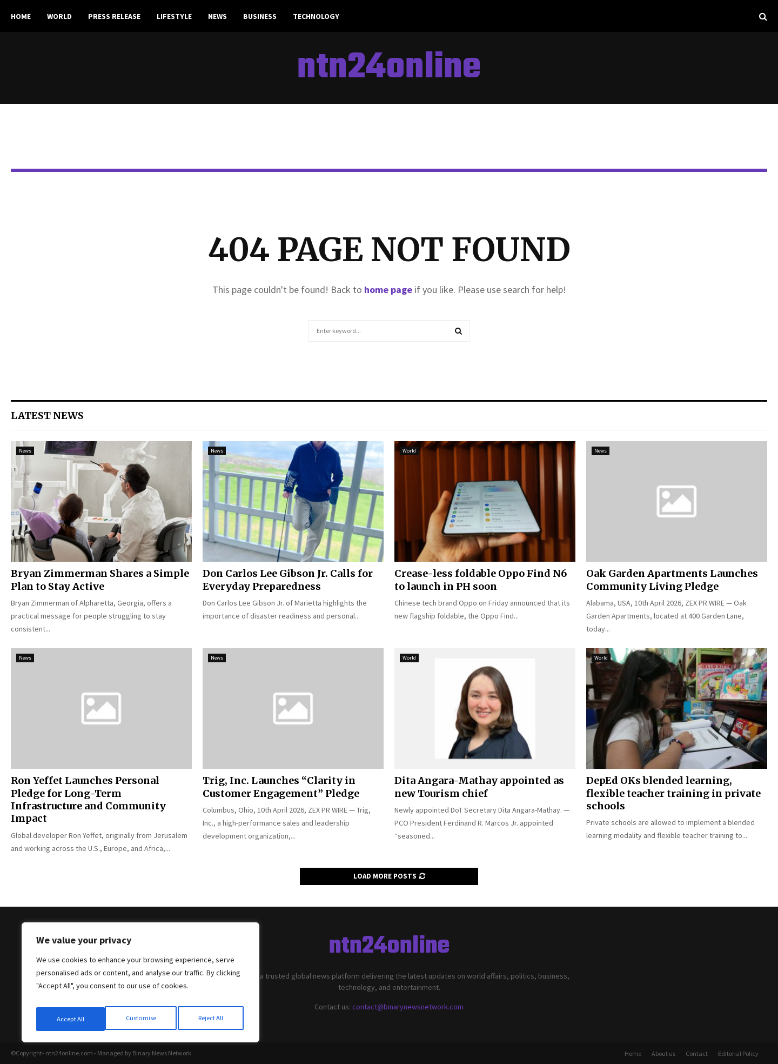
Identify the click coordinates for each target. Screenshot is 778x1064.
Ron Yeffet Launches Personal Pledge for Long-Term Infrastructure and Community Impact (88, 799)
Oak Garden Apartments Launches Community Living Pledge (672, 579)
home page (388, 289)
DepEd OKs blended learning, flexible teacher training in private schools (673, 793)
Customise (70, 1019)
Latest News (47, 415)
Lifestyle (174, 16)
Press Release (114, 16)
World (59, 16)
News (217, 16)
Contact (697, 1053)
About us (663, 1053)
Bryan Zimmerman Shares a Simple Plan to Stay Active (100, 579)
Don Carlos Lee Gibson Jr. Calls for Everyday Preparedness (288, 579)
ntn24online (389, 68)
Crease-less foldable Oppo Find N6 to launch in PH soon (480, 579)
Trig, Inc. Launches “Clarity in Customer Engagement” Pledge (281, 786)
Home (21, 16)
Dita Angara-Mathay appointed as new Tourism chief (479, 786)
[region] (140, 985)
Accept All (211, 1019)
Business (260, 16)
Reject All (141, 1019)
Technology (316, 16)
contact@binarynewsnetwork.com (408, 1007)
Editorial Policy (738, 1053)
